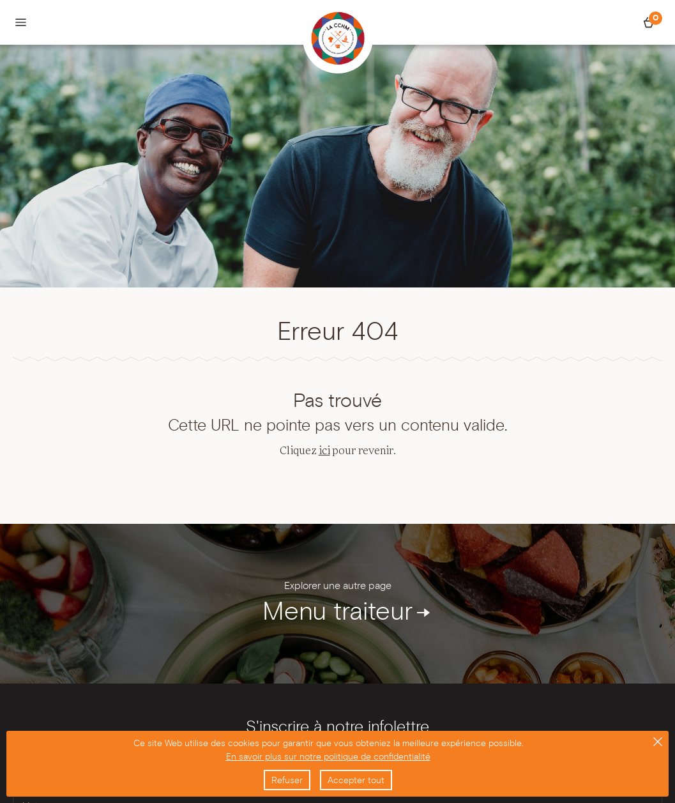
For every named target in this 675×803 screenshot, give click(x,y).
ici (324, 451)
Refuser (287, 780)
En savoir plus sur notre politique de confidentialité (328, 756)
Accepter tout (356, 780)
